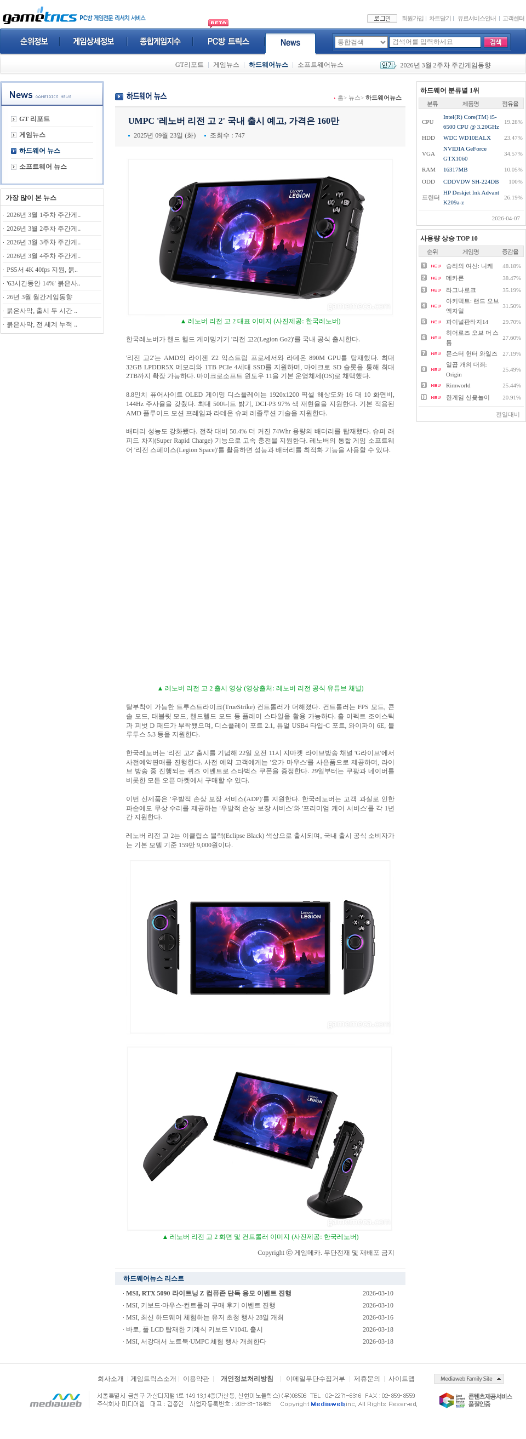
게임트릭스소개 (153, 1379)
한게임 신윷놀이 (468, 397)
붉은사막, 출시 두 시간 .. (42, 311)
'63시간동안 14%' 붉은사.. (43, 283)
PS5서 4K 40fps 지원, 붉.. (42, 269)
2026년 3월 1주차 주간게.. (44, 215)
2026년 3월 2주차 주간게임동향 (446, 65)
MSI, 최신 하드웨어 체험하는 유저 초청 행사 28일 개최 (205, 1317)
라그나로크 (461, 290)
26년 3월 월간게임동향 (39, 297)
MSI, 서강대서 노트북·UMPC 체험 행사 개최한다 (196, 1341)
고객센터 (513, 18)
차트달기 (440, 18)
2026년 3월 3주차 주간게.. (44, 242)
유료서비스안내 (477, 18)
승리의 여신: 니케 (469, 265)
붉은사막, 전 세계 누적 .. (42, 324)
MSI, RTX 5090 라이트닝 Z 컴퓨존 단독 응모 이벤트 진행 (208, 1293)
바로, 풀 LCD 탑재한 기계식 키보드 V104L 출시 (194, 1329)
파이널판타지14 (467, 321)
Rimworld (458, 385)
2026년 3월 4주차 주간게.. (44, 256)
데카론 (455, 278)
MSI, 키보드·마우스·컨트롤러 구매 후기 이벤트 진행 (201, 1305)
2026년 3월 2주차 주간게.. (44, 228)
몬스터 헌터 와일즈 (472, 353)
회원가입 (413, 18)
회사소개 (111, 1379)
